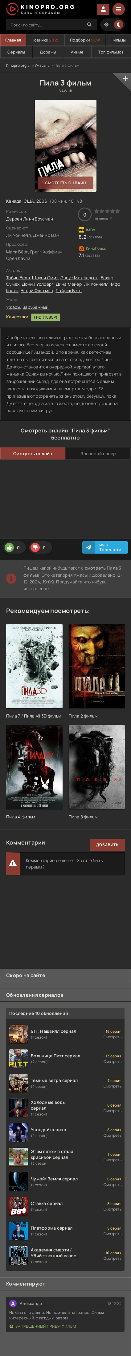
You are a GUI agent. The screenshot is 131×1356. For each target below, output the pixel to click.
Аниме (77, 52)
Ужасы (40, 65)
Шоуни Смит (45, 277)
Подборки (85, 40)
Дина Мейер (69, 284)
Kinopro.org (16, 65)
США (29, 201)
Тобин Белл (18, 277)
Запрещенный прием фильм (43, 1326)
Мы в (110, 547)
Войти (103, 9)
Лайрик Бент (68, 290)
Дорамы (48, 52)
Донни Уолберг (38, 284)
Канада (14, 201)
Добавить (107, 844)
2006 (41, 201)
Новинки (45, 40)
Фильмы (118, 40)
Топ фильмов (111, 52)
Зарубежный (36, 307)
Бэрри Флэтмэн (37, 290)
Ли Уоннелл (96, 284)
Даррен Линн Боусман (29, 219)
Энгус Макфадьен (79, 277)
